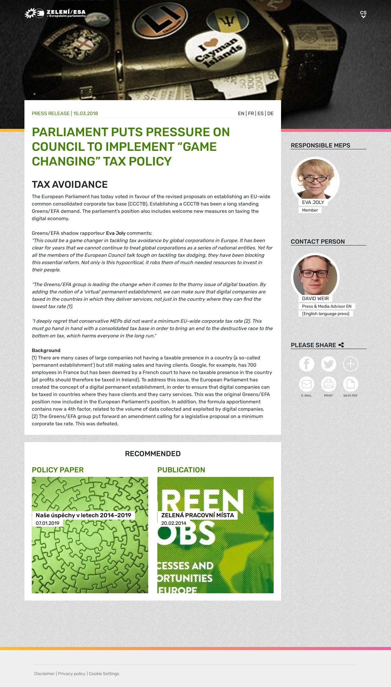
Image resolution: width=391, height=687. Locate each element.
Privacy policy (72, 673)
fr (251, 113)
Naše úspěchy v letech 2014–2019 (83, 515)
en (241, 113)
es (261, 113)
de (270, 113)
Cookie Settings (104, 673)
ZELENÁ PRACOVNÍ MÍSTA (197, 515)
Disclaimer (44, 673)
